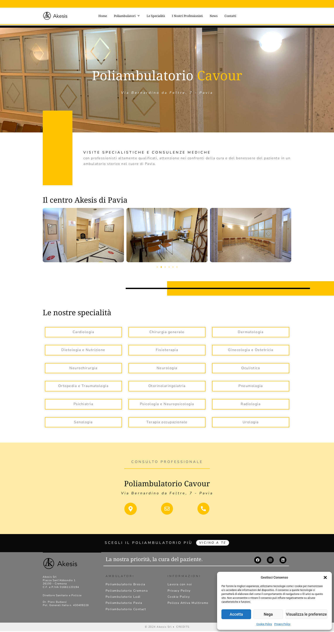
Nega (270, 614)
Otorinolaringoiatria (167, 385)
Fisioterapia (167, 349)
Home (102, 16)
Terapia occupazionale (167, 422)
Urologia (251, 422)
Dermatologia (250, 331)
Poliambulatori (127, 16)
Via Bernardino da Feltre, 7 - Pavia (167, 490)
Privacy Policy (282, 624)
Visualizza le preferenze (307, 614)
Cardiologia (83, 331)
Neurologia (167, 367)
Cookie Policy (264, 624)
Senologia (83, 422)
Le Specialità (156, 16)
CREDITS (182, 627)
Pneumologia (250, 385)
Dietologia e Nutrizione (83, 349)
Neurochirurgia (83, 367)
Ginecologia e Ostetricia (250, 349)
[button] (325, 577)
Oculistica (250, 367)
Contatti (230, 16)
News (214, 16)
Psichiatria (83, 403)
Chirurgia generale (167, 331)
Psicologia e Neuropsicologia (167, 403)
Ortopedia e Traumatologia (83, 385)
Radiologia (250, 403)
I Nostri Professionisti (187, 16)
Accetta (237, 614)
